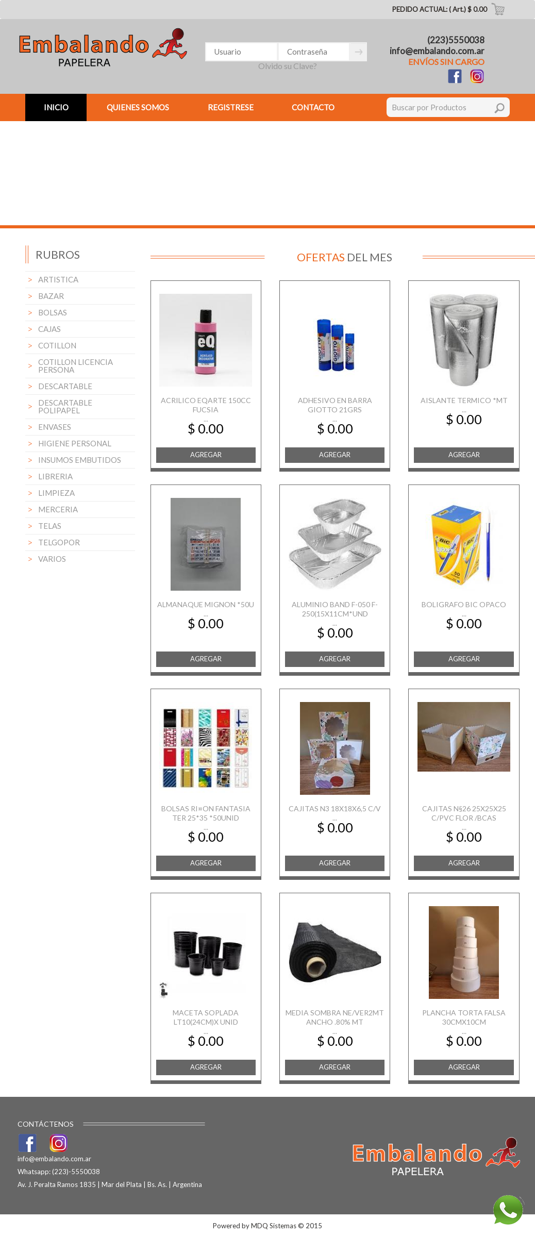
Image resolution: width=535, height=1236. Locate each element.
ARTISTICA (58, 279)
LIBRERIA (55, 476)
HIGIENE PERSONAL (74, 443)
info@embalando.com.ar (437, 50)
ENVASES (54, 426)
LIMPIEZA (56, 492)
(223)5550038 (455, 40)
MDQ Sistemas (273, 1226)
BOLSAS (52, 312)
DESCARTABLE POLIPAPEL (65, 406)
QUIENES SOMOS (138, 107)
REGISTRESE (231, 107)
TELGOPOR (59, 542)
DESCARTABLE (65, 386)
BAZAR (51, 295)
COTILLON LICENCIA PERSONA (75, 365)
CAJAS (49, 328)
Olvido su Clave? (287, 66)
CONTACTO (313, 107)
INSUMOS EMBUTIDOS (79, 459)
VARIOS (52, 558)
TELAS (49, 525)
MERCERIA (58, 509)
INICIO (56, 107)
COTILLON (57, 345)
